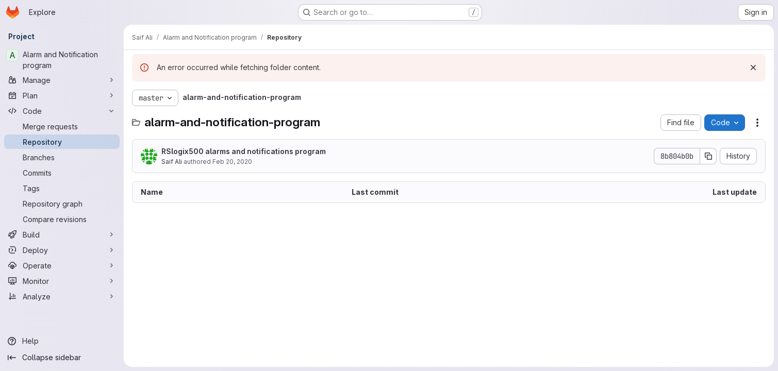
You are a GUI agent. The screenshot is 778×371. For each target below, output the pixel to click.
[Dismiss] (753, 67)
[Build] (62, 234)
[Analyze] (62, 296)
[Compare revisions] (62, 219)
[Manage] (62, 80)
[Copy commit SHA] (708, 156)
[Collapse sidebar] (62, 357)
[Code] (62, 111)
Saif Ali (171, 161)
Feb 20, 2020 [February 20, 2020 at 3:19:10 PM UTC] (232, 161)
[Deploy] (62, 250)
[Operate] (62, 265)
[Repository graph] (62, 203)
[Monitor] (62, 281)
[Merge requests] (62, 126)
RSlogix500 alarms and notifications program (243, 151)
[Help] (62, 341)
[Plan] (62, 95)
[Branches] (62, 157)
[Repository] (62, 141)
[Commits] (62, 172)
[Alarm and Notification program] (62, 60)
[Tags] (62, 188)
